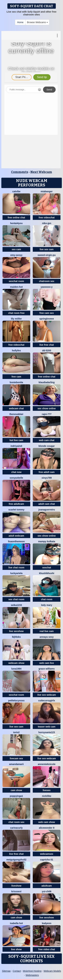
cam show (16, 790)
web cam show (46, 822)
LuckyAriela (16, 573)
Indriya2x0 (16, 446)
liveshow (16, 885)
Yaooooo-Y (47, 287)
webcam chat (16, 408)
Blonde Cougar (46, 446)
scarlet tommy (16, 509)
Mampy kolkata (46, 541)
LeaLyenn (46, 923)
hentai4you (16, 223)
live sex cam (47, 249)
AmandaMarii (16, 764)
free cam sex (46, 313)
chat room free (16, 313)
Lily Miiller (16, 318)
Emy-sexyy (16, 255)
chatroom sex (46, 281)
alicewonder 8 (46, 827)
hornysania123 (46, 732)
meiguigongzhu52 (16, 859)
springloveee (46, 318)
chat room (46, 599)
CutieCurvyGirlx (46, 700)
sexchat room (16, 281)
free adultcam (16, 504)
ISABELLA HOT (16, 923)
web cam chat (46, 440)
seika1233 (16, 605)
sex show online (46, 408)
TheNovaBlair (16, 414)
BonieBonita (16, 382)
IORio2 (16, 732)
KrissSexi (16, 891)
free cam (16, 376)
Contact (17, 971)
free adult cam (47, 472)
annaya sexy (47, 637)
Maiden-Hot (16, 287)
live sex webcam (46, 694)
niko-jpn (46, 223)
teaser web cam (46, 726)
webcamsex (46, 854)
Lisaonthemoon (16, 541)
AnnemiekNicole (46, 764)
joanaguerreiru (46, 509)
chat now (16, 472)
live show (16, 949)
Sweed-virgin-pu (47, 255)
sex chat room (16, 599)
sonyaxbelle (16, 477)
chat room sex (16, 822)
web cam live (46, 663)
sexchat (46, 567)
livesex (47, 790)
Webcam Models (52, 971)
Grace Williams (47, 668)
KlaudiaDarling (47, 382)
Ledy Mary (46, 605)
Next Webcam (41, 172)
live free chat (46, 344)
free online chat (16, 217)
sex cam (16, 249)
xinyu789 (47, 477)
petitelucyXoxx (16, 700)
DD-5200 (46, 350)
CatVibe (16, 191)
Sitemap (6, 971)
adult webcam (16, 535)
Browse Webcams (37, 22)
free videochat (47, 217)
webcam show (16, 663)
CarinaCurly (16, 827)
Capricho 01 (46, 859)
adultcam (46, 885)
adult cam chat (46, 504)
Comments (19, 172)
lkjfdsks (16, 637)
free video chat (46, 949)
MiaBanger (47, 191)
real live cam (46, 631)
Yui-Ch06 (46, 891)
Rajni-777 (47, 414)
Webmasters (32, 975)
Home (20, 22)
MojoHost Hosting (32, 971)
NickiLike (46, 796)
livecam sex (16, 758)
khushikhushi (46, 573)
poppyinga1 (16, 796)
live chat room (16, 567)
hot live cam (16, 440)
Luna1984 (16, 668)
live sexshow (16, 631)
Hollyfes (16, 350)
